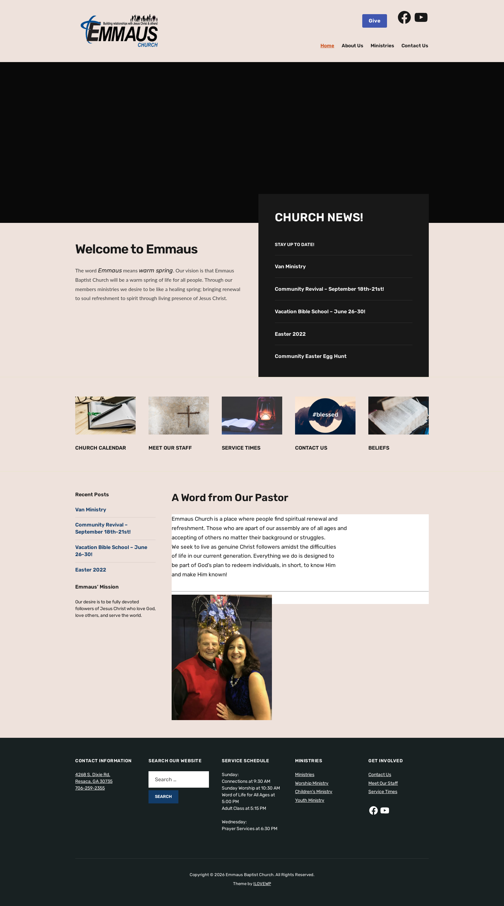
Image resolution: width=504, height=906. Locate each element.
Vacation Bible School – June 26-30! (320, 311)
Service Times (241, 448)
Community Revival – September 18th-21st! (329, 289)
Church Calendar (100, 448)
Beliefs (378, 448)
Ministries (382, 46)
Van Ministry (290, 266)
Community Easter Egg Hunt (310, 356)
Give (375, 21)
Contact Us (414, 46)
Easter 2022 (290, 334)
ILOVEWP (262, 883)
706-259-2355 (90, 788)
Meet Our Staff (170, 448)
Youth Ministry (309, 800)
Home (327, 46)
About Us (352, 46)
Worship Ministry (311, 783)
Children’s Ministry (313, 791)
